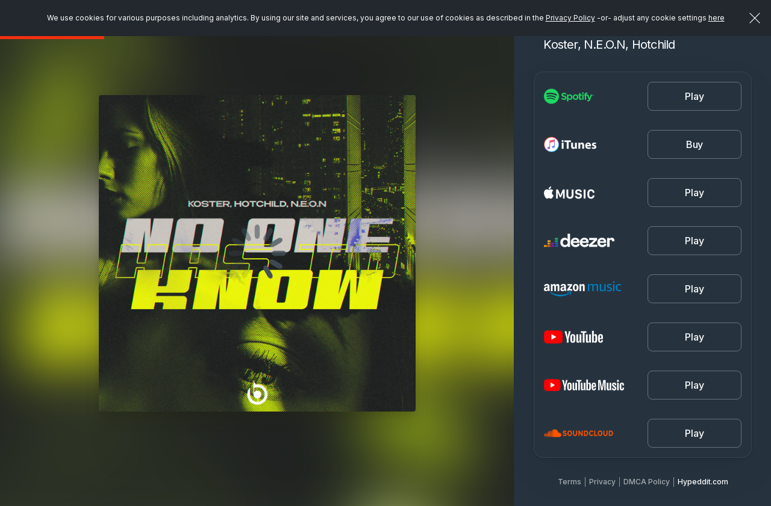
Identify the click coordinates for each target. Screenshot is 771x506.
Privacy (602, 481)
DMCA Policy (646, 481)
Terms (569, 481)
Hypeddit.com (703, 481)
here (716, 17)
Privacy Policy (570, 17)
